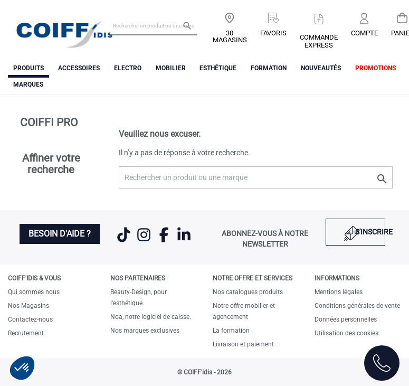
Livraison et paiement (243, 344)
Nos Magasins (28, 305)
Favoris (273, 33)
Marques (28, 84)
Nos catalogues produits (248, 292)
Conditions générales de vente (357, 305)
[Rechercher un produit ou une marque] (153, 25)
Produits (28, 68)
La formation (231, 330)
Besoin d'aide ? (59, 234)
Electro (127, 68)
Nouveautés (321, 68)
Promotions (375, 68)
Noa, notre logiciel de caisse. (150, 317)
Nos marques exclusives (144, 330)
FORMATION (269, 68)
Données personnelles (346, 319)
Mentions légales (339, 292)
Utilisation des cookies (346, 333)
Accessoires (79, 68)
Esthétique (217, 68)
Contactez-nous (30, 319)
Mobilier (171, 68)
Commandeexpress (319, 41)
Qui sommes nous (34, 292)
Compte (364, 33)
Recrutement (26, 333)
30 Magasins (230, 36)
